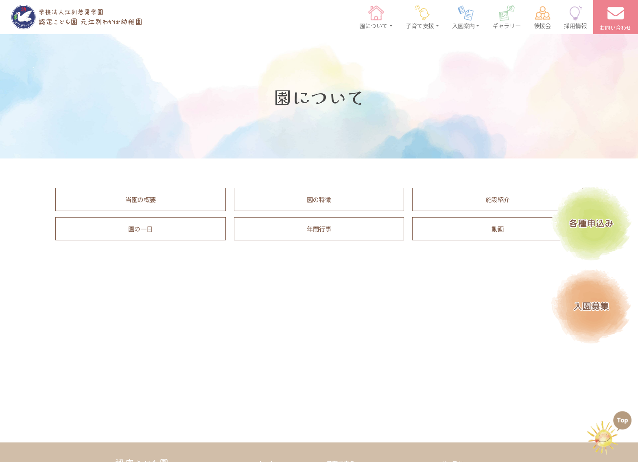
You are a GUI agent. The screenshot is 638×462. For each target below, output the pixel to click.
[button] (376, 17)
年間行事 (319, 228)
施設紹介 (497, 199)
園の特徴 (319, 199)
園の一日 (140, 228)
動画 (498, 228)
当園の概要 (140, 199)
